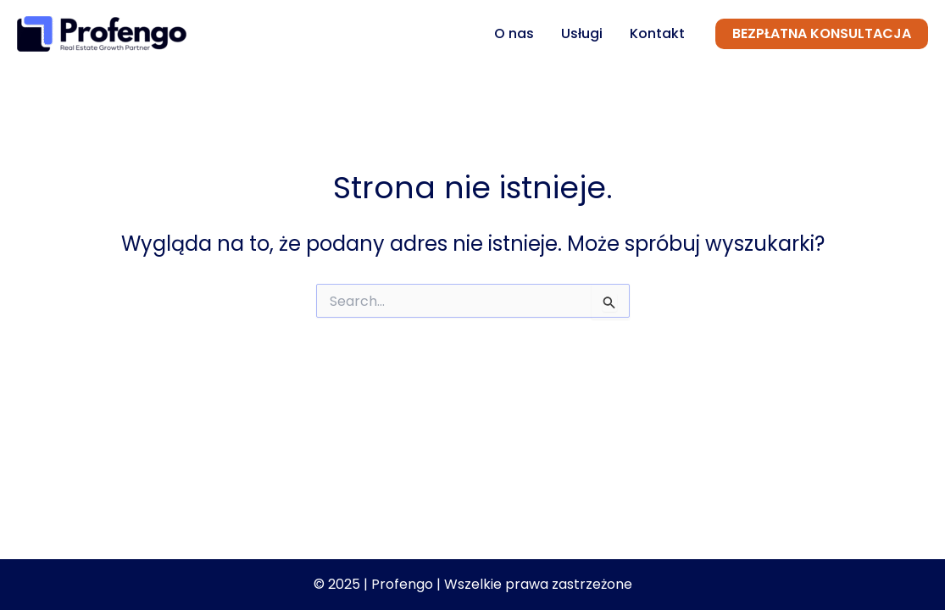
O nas (514, 33)
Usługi (582, 33)
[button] (821, 34)
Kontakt (657, 33)
